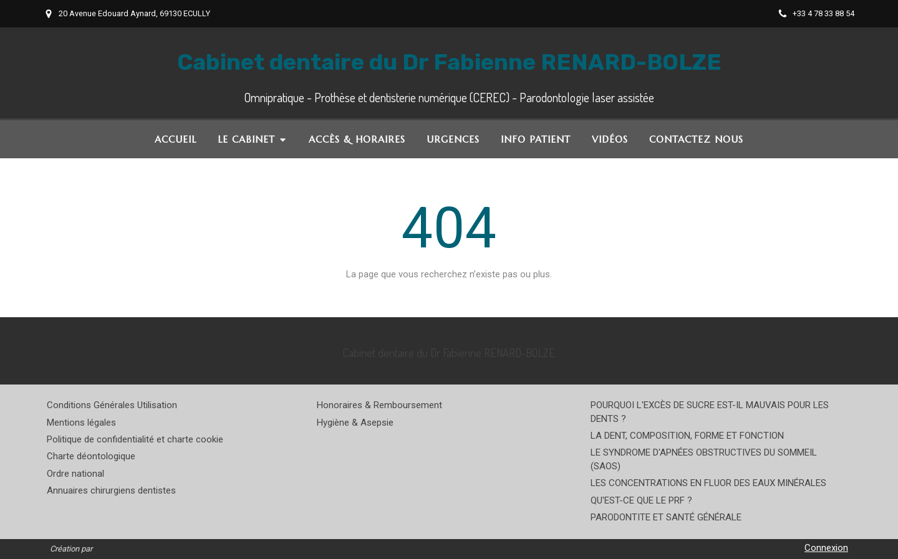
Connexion (826, 547)
